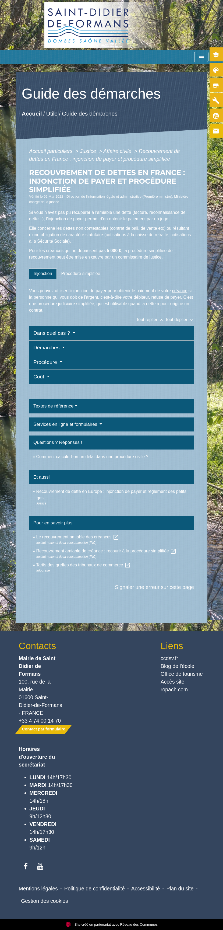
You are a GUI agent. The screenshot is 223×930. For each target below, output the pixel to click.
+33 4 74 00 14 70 (40, 721)
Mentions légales (38, 888)
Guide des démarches (90, 113)
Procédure (45, 362)
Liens (172, 645)
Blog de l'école (177, 666)
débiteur (141, 297)
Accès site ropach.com (174, 685)
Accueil (32, 113)
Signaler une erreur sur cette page (154, 587)
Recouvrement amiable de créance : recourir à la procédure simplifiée (106, 551)
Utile (52, 113)
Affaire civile (118, 151)
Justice (89, 151)
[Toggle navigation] (201, 57)
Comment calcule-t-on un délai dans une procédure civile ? (92, 456)
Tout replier (150, 319)
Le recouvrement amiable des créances (77, 537)
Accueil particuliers (51, 151)
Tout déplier (179, 319)
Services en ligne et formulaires (65, 424)
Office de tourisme (182, 674)
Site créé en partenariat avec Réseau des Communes (111, 924)
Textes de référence (53, 406)
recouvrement (42, 257)
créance (179, 290)
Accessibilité (145, 888)
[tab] (43, 274)
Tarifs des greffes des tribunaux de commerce (83, 565)
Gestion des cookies (44, 901)
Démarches (47, 347)
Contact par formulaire (43, 729)
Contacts (37, 645)
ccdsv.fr (169, 658)
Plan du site (179, 888)
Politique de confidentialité (94, 888)
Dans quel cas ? (52, 333)
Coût (39, 376)
